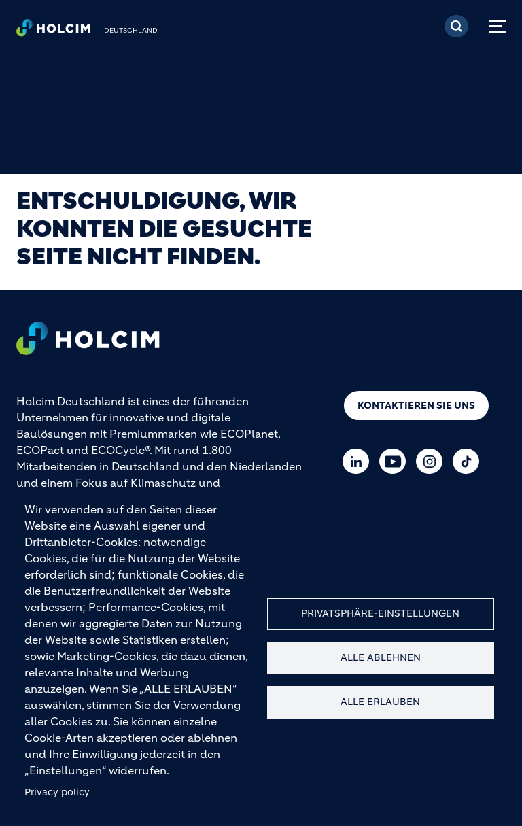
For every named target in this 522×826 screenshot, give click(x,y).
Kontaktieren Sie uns (416, 405)
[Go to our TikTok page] (469, 461)
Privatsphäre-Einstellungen (380, 613)
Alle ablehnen (381, 658)
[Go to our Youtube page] (396, 461)
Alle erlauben (380, 702)
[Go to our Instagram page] (432, 461)
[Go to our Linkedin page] (359, 461)
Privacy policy (57, 792)
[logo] (53, 31)
